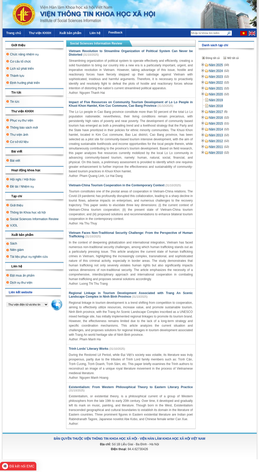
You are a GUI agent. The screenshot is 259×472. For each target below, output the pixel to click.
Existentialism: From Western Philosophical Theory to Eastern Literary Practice (131, 387)
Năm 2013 (216, 135)
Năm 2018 (216, 106)
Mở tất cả (233, 57)
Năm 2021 (216, 88)
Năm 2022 (216, 82)
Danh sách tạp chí (215, 45)
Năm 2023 (216, 77)
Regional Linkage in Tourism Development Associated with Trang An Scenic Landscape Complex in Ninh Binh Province (131, 294)
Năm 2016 (216, 117)
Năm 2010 (216, 153)
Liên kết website (21, 292)
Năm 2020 (216, 94)
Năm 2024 (216, 71)
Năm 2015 (216, 123)
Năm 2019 (216, 100)
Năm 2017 (216, 112)
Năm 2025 (216, 65)
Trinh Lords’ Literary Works (89, 349)
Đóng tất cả (213, 57)
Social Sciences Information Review (96, 43)
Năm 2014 (216, 129)
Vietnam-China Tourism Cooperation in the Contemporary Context (116, 185)
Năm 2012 (216, 141)
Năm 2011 (216, 147)
